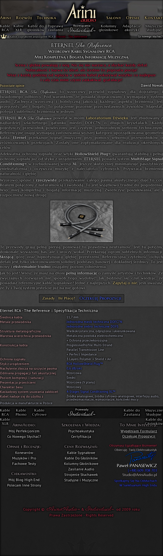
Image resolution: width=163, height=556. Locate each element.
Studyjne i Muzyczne (81, 480)
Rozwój (24, 17)
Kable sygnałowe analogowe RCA (31, 36)
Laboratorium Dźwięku (107, 118)
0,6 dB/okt (74, 368)
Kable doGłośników (154, 421)
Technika (46, 17)
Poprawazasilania (55, 28)
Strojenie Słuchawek (81, 474)
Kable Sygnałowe (81, 452)
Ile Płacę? (66, 298)
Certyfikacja (81, 436)
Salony (113, 17)
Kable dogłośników (36, 28)
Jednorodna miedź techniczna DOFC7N (94, 322)
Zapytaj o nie (125, 283)
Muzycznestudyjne (154, 28)
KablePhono (21, 412)
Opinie (133, 17)
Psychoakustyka (81, 431)
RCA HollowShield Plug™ (85, 364)
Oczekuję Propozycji (100, 298)
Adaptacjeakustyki (132, 28)
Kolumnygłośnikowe (109, 28)
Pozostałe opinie (12, 86)
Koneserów (24, 452)
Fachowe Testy (24, 463)
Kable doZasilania (132, 412)
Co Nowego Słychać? (24, 436)
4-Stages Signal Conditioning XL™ (91, 392)
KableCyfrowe (39, 412)
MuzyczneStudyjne (154, 412)
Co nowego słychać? (150, 36)
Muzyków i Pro (24, 458)
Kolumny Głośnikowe (81, 463)
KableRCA (5, 28)
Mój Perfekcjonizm (24, 431)
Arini (5, 17)
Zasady (48, 298)
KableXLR (18, 28)
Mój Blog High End (24, 479)
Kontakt (154, 17)
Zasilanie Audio (81, 469)
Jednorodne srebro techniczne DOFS (93, 326)
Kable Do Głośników (81, 458)
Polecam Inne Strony (24, 485)
